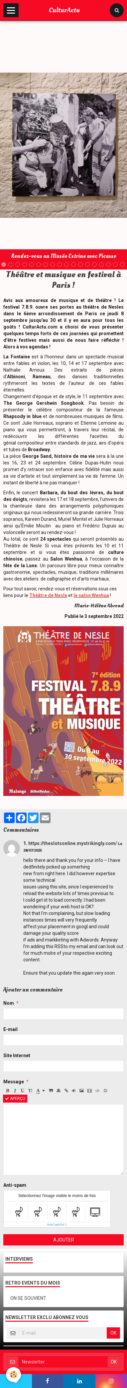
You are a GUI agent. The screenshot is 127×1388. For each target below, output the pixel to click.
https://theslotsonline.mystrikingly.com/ (72, 843)
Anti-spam (14, 1185)
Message (13, 1081)
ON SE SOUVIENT (28, 1298)
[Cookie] (13, 1374)
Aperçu (15, 1098)
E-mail (10, 1029)
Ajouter (63, 1239)
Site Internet (16, 1055)
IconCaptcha (55, 1224)
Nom (8, 1003)
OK (113, 1333)
